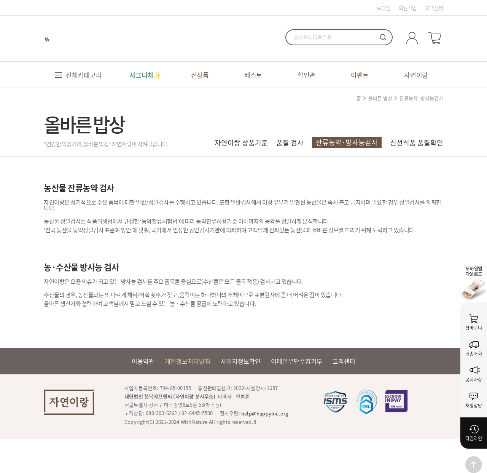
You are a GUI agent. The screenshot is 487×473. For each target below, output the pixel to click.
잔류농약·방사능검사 (347, 142)
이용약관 (143, 361)
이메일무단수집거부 (296, 361)
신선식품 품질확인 (416, 142)
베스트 (253, 75)
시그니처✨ (145, 75)
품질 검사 (290, 142)
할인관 (306, 75)
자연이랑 (416, 75)
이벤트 (360, 75)
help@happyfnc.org (264, 413)
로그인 (384, 7)
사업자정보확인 (241, 361)
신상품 (200, 75)
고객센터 (434, 7)
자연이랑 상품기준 (241, 142)
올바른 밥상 (380, 98)
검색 (383, 37)
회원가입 (407, 7)
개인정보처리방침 (187, 361)
